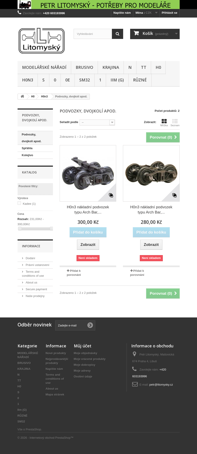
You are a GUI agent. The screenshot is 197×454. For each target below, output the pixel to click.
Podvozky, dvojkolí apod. (31, 138)
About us (31, 282)
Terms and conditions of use (55, 378)
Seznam (174, 123)
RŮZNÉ (140, 80)
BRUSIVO (84, 67)
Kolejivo (27, 155)
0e (67, 80)
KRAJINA (110, 67)
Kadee (29, 203)
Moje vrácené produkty (90, 359)
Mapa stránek (55, 394)
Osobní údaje (83, 376)
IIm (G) (117, 80)
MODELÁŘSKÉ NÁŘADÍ (44, 67)
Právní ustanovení (37, 265)
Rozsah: (23, 219)
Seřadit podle (69, 122)
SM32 (84, 80)
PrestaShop (33, 429)
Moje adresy (82, 370)
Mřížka (164, 123)
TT (143, 67)
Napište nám (122, 12)
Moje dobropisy (84, 364)
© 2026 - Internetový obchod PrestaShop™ (46, 437)
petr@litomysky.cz (161, 384)
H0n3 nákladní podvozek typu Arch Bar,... (88, 209)
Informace (31, 246)
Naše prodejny (35, 296)
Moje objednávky (85, 353)
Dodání (30, 258)
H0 (158, 67)
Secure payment (36, 289)
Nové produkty (56, 353)
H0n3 (27, 80)
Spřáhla (27, 148)
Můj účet (82, 345)
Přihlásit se (169, 12)
